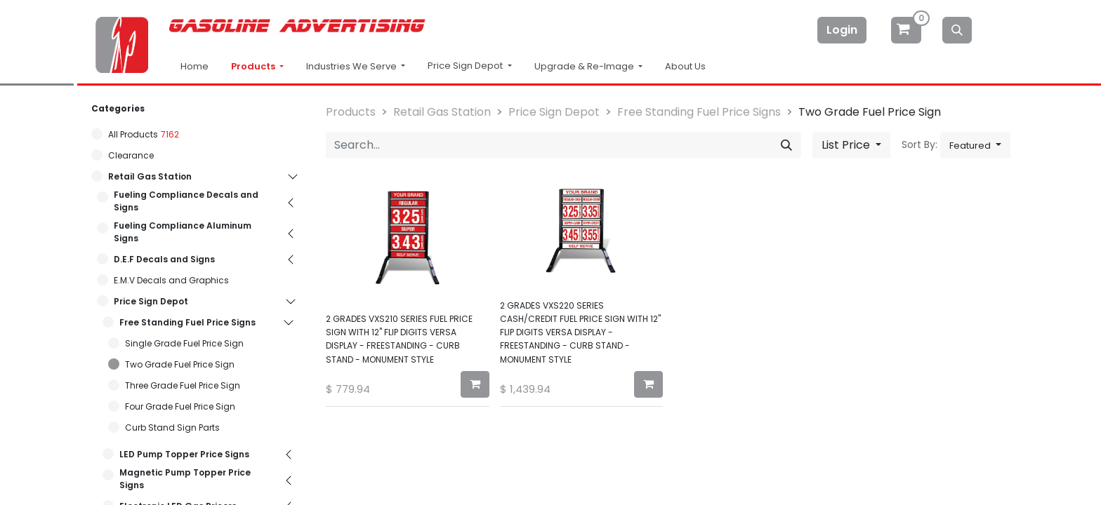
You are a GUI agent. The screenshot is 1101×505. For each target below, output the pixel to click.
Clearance (131, 155)
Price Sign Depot (151, 301)
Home (194, 66)
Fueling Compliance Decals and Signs (186, 201)
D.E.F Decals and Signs (164, 259)
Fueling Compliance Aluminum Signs (182, 232)
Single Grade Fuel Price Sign (184, 343)
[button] (975, 145)
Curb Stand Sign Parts (172, 427)
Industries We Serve (352, 66)
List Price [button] (847, 145)
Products (254, 66)
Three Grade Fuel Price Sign (182, 385)
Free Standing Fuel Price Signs (187, 322)
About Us (685, 66)
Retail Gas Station (150, 176)
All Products (133, 134)
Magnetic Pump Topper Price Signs (185, 478)
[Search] (957, 30)
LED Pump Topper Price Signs (184, 454)
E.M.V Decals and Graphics (171, 280)
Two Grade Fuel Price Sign (180, 364)
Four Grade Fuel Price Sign (180, 406)
